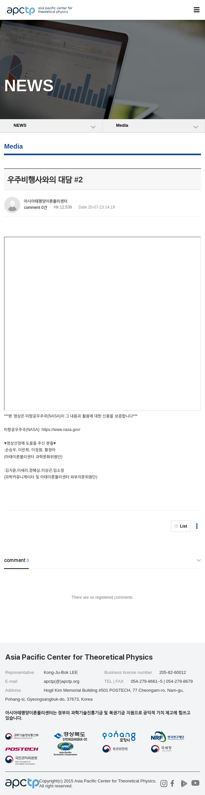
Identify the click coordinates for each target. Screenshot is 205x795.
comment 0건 (35, 207)
